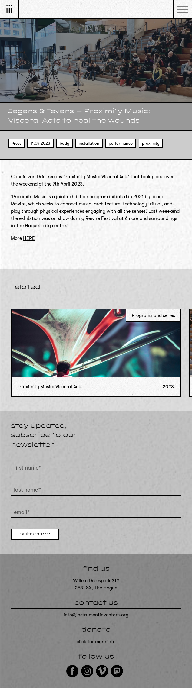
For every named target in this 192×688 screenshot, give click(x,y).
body (64, 143)
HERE (29, 238)
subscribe (35, 534)
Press (16, 143)
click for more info (96, 641)
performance (121, 143)
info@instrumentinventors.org (96, 615)
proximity (151, 143)
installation (89, 143)
